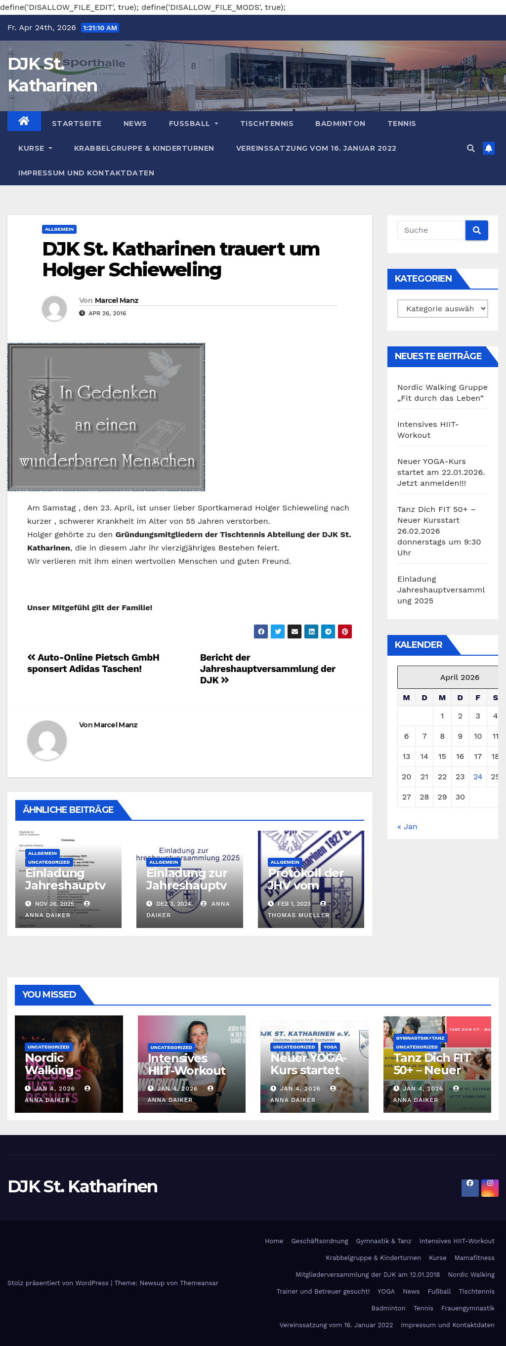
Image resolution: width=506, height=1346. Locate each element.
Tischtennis (267, 123)
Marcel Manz (116, 300)
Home (274, 1241)
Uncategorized (49, 862)
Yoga (330, 1047)
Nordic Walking (471, 1274)
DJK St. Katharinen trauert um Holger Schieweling (181, 259)
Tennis (402, 123)
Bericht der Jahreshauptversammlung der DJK (268, 669)
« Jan (407, 826)
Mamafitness (475, 1258)
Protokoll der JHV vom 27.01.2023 (306, 885)
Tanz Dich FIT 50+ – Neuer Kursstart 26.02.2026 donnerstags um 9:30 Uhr (439, 531)
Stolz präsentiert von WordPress (59, 1283)
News (135, 123)
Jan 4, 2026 (55, 1088)
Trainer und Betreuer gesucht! (323, 1291)
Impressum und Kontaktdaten (86, 172)
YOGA (386, 1291)
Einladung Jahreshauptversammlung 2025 (65, 891)
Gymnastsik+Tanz (420, 1038)
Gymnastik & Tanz (384, 1241)
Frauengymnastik (468, 1308)
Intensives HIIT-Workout (187, 1064)
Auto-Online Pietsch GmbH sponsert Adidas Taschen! (93, 663)
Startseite (77, 123)
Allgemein (59, 229)
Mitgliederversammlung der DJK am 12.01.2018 (367, 1274)
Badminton (340, 123)
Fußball (193, 123)
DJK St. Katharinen (82, 1186)
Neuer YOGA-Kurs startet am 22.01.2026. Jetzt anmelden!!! (441, 472)
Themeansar (199, 1283)
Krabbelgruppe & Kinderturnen (144, 148)
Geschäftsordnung (319, 1241)
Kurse (35, 148)
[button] (471, 148)
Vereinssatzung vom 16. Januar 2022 (316, 148)
